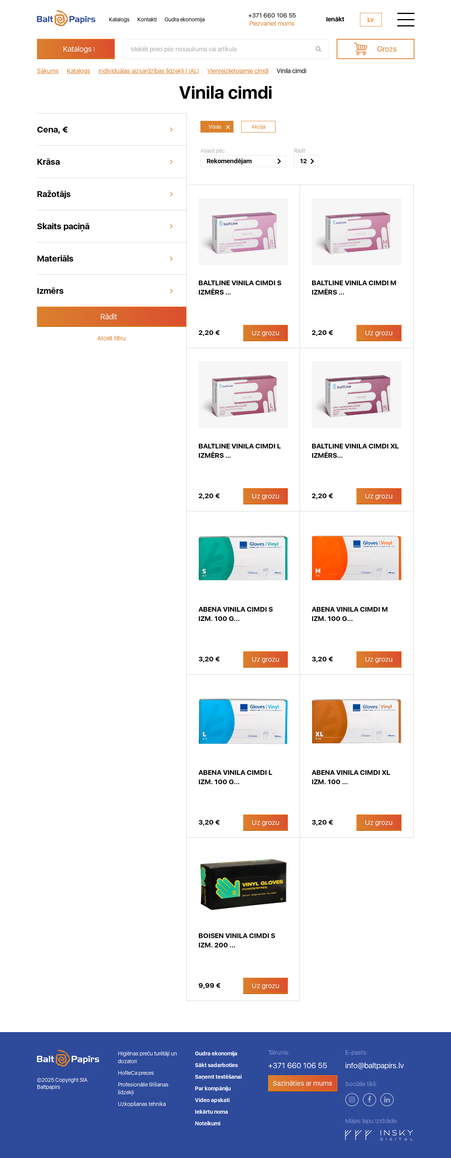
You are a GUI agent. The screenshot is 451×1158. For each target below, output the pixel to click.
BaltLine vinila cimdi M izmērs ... (354, 287)
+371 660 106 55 (272, 15)
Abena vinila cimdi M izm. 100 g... (350, 614)
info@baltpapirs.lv (374, 1065)
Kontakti (147, 19)
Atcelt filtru (111, 338)
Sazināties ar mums (302, 1083)
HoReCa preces (136, 1073)
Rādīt (108, 316)
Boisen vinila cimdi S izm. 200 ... (236, 940)
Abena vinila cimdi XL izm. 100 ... (351, 777)
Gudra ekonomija (185, 19)
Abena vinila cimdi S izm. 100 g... (235, 614)
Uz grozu (265, 333)
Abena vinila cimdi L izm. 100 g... (235, 777)
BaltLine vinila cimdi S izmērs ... (239, 287)
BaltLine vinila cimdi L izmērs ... (239, 450)
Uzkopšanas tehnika (142, 1104)
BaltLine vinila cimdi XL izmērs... (355, 450)
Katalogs (119, 19)
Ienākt (335, 19)
